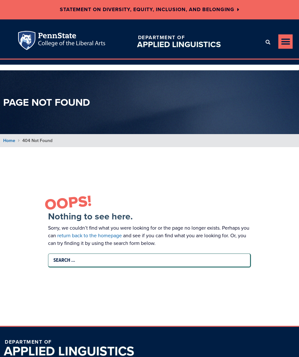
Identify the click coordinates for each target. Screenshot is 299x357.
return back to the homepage (92, 235)
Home (9, 140)
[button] (268, 42)
